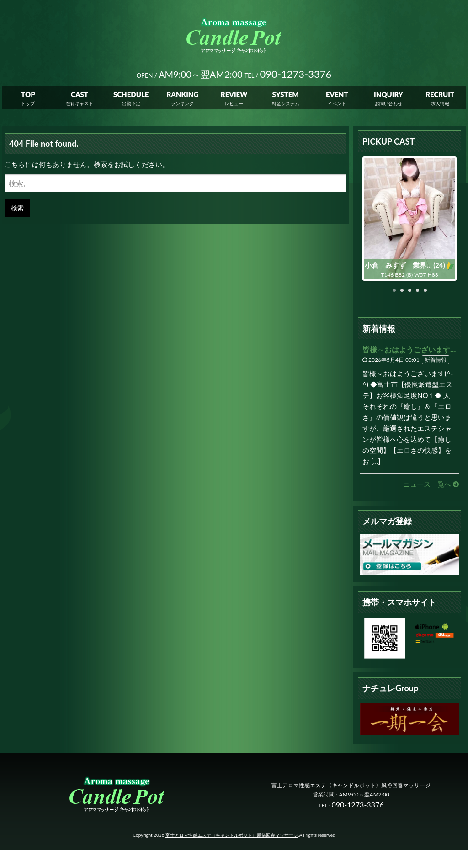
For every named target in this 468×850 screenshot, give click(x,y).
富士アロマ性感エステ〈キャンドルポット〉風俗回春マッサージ (231, 835)
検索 (17, 208)
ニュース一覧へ (431, 484)
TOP (28, 96)
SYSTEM (285, 96)
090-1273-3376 (358, 804)
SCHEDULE (131, 96)
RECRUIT (439, 96)
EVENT (337, 96)
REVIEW (234, 96)
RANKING (182, 96)
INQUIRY (388, 96)
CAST (79, 96)
